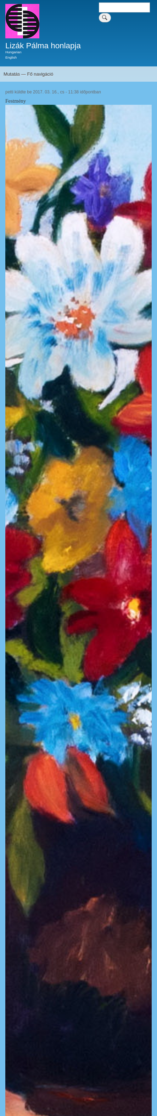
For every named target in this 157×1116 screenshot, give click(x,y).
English (11, 57)
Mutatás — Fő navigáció (28, 74)
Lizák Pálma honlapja (43, 45)
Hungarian (13, 52)
